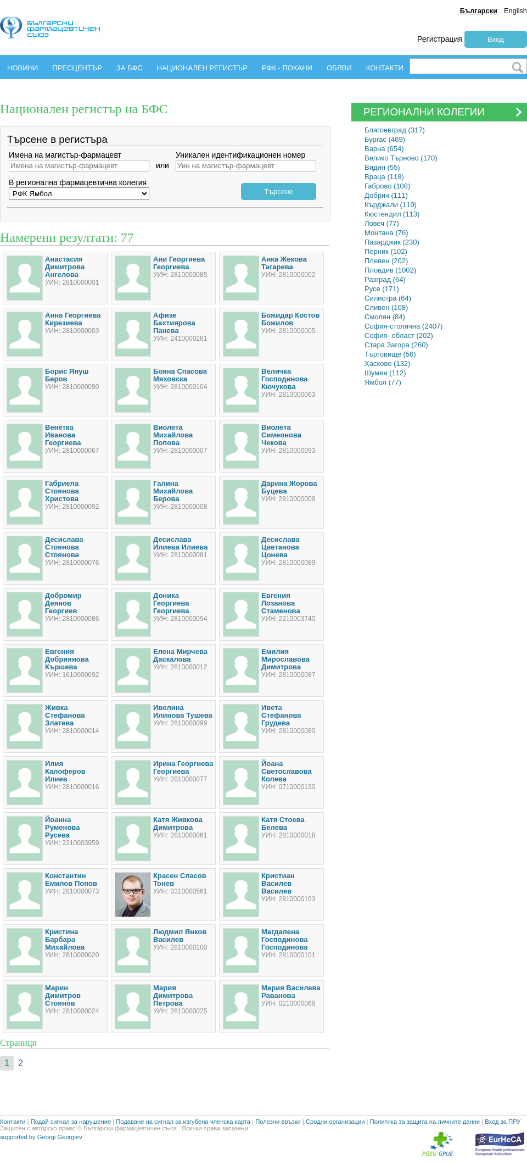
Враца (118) (384, 177)
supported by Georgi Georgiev (41, 1137)
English (515, 11)
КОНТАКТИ (384, 68)
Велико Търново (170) (401, 158)
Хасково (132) (387, 363)
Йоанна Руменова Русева (62, 827)
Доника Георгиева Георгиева (171, 603)
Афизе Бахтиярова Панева (174, 323)
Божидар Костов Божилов (290, 319)
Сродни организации (335, 1121)
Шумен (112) (385, 373)
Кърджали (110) (391, 205)
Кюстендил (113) (392, 214)
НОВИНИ (22, 68)
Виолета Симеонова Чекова (281, 435)
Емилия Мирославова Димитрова (285, 659)
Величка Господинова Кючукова (284, 379)
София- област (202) (399, 335)
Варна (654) (384, 149)
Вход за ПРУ (502, 1121)
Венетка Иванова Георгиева (63, 435)
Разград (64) (385, 279)
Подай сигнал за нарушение (71, 1121)
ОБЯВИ (339, 68)
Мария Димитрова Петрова (173, 995)
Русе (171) (382, 289)
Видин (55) (382, 167)
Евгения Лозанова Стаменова (280, 603)
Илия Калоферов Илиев (65, 771)
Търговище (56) (390, 354)
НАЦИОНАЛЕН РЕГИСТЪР (202, 68)
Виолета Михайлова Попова (173, 435)
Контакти (13, 1121)
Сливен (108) (386, 307)
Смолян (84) (385, 317)
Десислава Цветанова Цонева (280, 547)
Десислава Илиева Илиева (180, 543)
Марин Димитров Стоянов (63, 995)
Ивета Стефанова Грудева (281, 715)
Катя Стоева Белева (283, 823)
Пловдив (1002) (390, 270)
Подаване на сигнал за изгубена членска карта (183, 1121)
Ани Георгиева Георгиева (179, 263)
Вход (495, 39)
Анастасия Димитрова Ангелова (65, 267)
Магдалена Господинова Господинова (284, 939)
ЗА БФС (129, 68)
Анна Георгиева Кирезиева (72, 319)
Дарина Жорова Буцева (289, 487)
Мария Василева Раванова (291, 992)
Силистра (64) (388, 298)
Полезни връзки (278, 1121)
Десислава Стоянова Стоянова (64, 547)
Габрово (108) (387, 186)
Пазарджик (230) (392, 242)
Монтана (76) (386, 233)
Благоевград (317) (395, 130)
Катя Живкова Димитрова (178, 823)
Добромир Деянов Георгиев (63, 603)
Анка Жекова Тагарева (284, 263)
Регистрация (439, 39)
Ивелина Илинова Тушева (182, 711)
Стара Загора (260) (396, 345)
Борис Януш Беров (66, 375)
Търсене (278, 191)
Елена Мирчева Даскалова (180, 655)
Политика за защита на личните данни (425, 1121)
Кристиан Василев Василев (278, 883)
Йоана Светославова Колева (286, 771)
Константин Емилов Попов (71, 879)
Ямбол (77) (383, 382)
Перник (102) (386, 251)
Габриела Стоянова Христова (62, 491)
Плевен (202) (386, 261)
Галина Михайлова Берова (173, 491)
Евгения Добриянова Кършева (67, 659)
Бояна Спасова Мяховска (180, 375)
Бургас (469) (385, 139)
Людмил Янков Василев (179, 936)
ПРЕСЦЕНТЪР (77, 68)
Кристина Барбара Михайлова (65, 939)
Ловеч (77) (382, 223)
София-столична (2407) (403, 326)
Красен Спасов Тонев (179, 879)
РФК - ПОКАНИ (287, 68)
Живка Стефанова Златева (65, 715)
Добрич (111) (386, 195)
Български (478, 11)
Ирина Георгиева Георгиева (183, 767)
